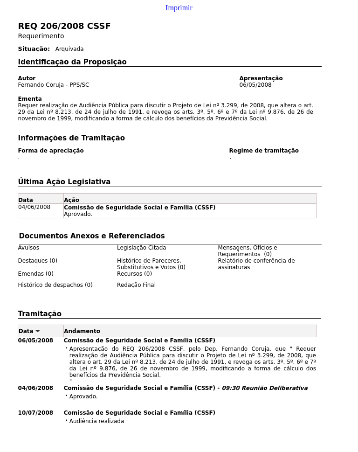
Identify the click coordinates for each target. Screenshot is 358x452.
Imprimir (179, 8)
